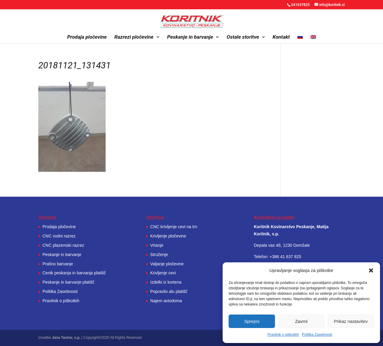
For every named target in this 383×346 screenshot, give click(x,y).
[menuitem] (300, 39)
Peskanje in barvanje (190, 37)
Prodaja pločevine (87, 37)
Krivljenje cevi (163, 272)
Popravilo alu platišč (169, 291)
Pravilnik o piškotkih (283, 335)
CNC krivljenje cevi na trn (173, 226)
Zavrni (301, 321)
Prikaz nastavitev (351, 321)
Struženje (159, 254)
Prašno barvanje (57, 263)
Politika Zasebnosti (317, 335)
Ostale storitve (243, 37)
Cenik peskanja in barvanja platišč (74, 272)
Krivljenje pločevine (168, 236)
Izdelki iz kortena (165, 282)
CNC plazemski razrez (63, 245)
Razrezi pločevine (133, 37)
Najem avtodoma (166, 300)
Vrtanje (156, 245)
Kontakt (281, 37)
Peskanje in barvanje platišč (68, 282)
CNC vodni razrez (58, 236)
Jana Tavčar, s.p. (66, 338)
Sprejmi (251, 321)
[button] (371, 270)
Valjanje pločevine (167, 263)
